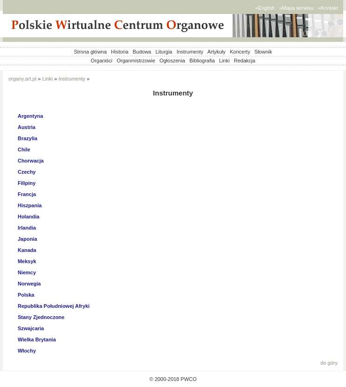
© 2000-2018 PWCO (172, 379)
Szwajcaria (31, 328)
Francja (27, 194)
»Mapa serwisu (296, 8)
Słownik (263, 51)
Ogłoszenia (172, 60)
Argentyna (30, 116)
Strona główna (90, 51)
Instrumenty (190, 51)
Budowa (141, 51)
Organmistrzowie (136, 60)
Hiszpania (30, 205)
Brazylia (27, 138)
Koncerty (240, 51)
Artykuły (217, 51)
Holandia (28, 216)
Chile (24, 149)
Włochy (27, 350)
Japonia (27, 239)
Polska (26, 295)
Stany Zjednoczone (41, 317)
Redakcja (245, 60)
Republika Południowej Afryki (54, 306)
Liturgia (163, 51)
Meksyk (27, 261)
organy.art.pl (22, 78)
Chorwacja (31, 160)
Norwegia (29, 283)
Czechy (27, 172)
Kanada (27, 250)
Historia (119, 51)
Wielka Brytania (37, 339)
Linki (224, 60)
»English (265, 8)
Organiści (101, 60)
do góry (329, 363)
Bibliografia (202, 60)
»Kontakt (328, 8)
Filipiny (27, 183)
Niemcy (27, 272)
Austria (26, 127)
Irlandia (27, 228)
